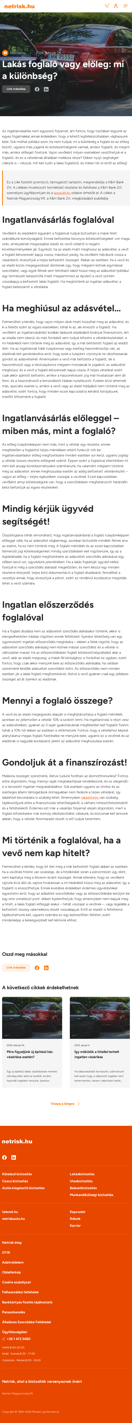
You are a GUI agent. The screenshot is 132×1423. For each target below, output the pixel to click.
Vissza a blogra (65, 1104)
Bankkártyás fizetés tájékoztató (27, 1302)
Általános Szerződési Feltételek (26, 1322)
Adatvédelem (13, 1262)
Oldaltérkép (11, 1272)
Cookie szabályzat (16, 1282)
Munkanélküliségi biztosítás (91, 1195)
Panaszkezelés (13, 1312)
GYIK (6, 1252)
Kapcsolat (77, 1212)
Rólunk (75, 1219)
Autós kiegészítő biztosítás (23, 1188)
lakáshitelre (90, 797)
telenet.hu (10, 1212)
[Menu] (125, 6)
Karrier (75, 1225)
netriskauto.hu (13, 1219)
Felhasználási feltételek (20, 1292)
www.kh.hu (62, 193)
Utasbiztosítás (81, 1181)
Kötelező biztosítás (17, 1174)
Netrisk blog (11, 1242)
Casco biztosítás (15, 1181)
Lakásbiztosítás (82, 1174)
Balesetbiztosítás (83, 1188)
